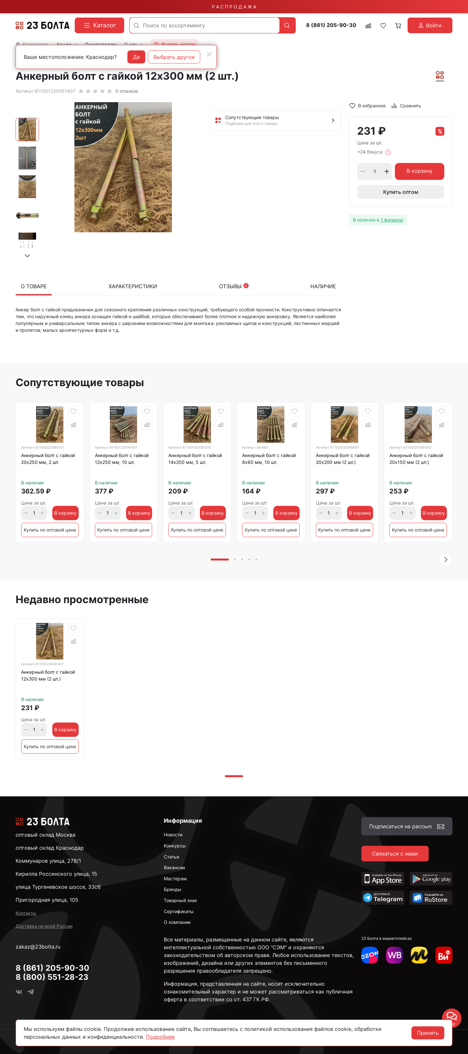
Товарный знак (180, 900)
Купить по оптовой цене (50, 530)
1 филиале (392, 220)
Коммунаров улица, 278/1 (48, 861)
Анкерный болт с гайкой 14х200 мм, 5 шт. (195, 459)
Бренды (172, 889)
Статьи (171, 856)
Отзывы (234, 286)
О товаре (34, 286)
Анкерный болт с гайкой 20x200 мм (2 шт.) (343, 459)
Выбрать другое (174, 57)
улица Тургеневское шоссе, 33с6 (58, 887)
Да (136, 57)
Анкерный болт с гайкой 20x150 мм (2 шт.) (416, 459)
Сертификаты (179, 911)
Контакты (26, 913)
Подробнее (160, 1037)
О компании (177, 922)
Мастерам (175, 878)
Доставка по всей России (44, 926)
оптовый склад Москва (45, 834)
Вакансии (174, 867)
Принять (428, 1033)
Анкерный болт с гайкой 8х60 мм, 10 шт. (269, 459)
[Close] (209, 54)
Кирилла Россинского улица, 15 (56, 874)
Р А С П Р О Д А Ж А (234, 6)
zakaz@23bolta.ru (38, 946)
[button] (27, 255)
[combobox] (205, 25)
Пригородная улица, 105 (47, 900)
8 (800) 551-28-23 (52, 977)
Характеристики (133, 286)
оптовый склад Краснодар (50, 848)
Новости (173, 834)
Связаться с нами (395, 853)
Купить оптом (400, 192)
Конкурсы (175, 845)
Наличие (323, 286)
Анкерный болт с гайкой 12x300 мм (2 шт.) (48, 675)
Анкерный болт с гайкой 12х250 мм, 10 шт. (122, 459)
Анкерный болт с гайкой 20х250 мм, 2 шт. (48, 459)
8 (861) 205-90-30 (331, 25)
